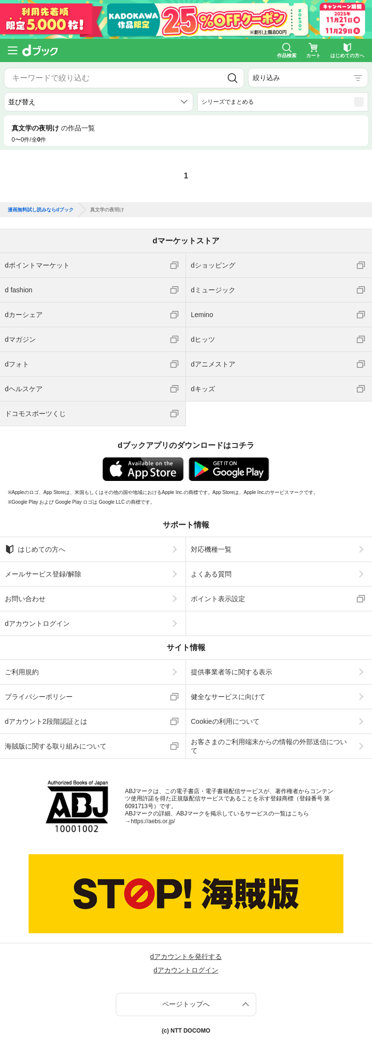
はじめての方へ (35, 549)
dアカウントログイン (37, 623)
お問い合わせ (25, 599)
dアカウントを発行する (186, 956)
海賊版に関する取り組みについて (56, 746)
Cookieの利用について (225, 721)
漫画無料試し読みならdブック (41, 209)
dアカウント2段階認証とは (46, 721)
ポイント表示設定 (218, 599)
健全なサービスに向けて (228, 697)
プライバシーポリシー (39, 697)
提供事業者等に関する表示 (231, 672)
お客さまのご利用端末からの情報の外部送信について (269, 746)
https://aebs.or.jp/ (153, 821)
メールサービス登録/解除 (43, 574)
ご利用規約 (22, 672)
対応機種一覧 (211, 549)
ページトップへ (186, 1004)
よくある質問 (211, 574)
